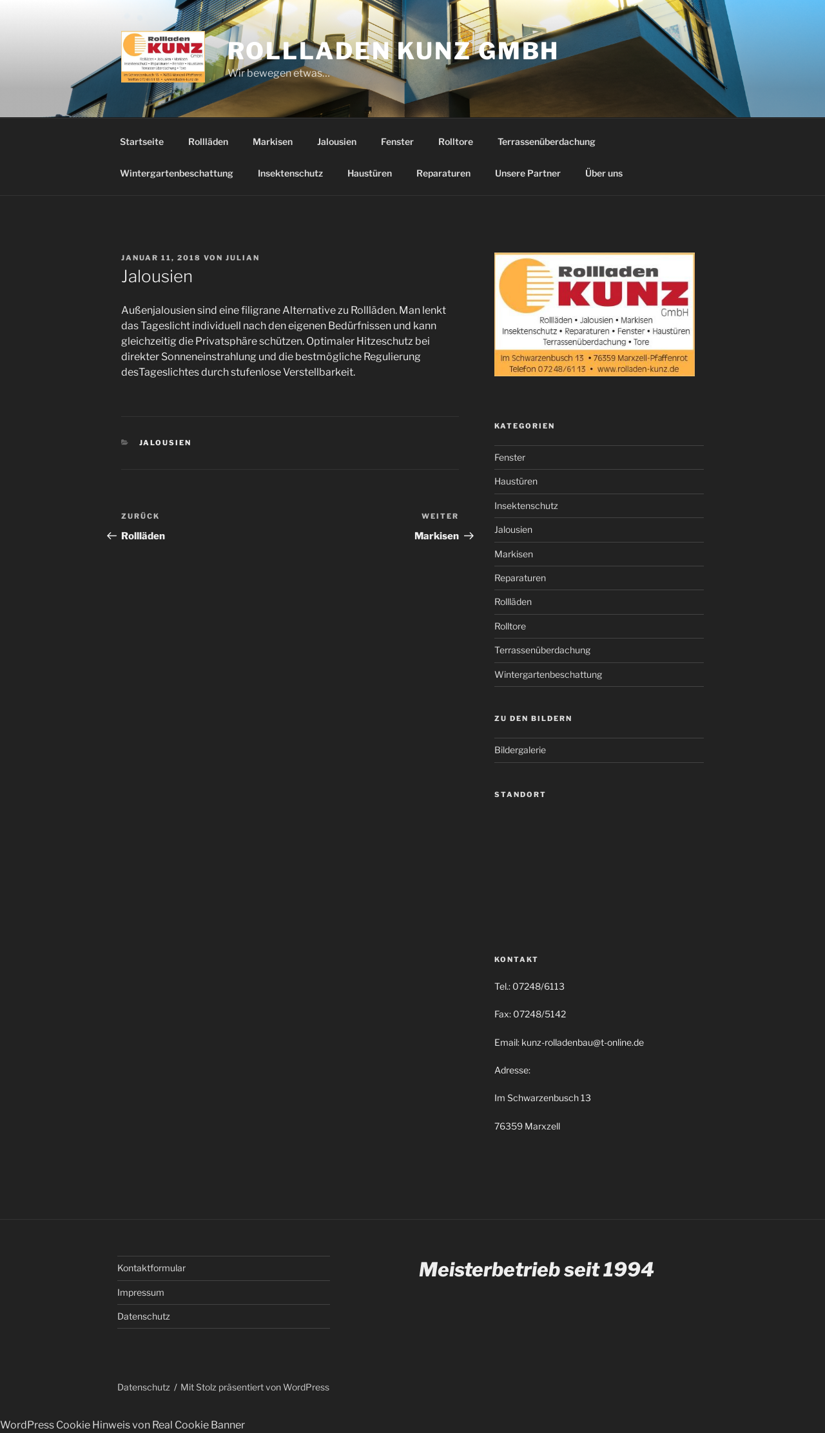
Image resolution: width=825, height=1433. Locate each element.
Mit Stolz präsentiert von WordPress (254, 1386)
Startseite (142, 141)
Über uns (604, 173)
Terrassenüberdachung (547, 141)
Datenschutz (143, 1316)
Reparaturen (443, 173)
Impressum (140, 1292)
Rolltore (455, 141)
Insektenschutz (290, 173)
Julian (243, 257)
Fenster (397, 141)
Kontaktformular (151, 1267)
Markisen (273, 141)
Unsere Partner (528, 173)
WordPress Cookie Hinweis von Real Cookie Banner (122, 1425)
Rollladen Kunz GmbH (394, 51)
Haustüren (369, 173)
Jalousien (336, 141)
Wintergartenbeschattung (176, 173)
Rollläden (208, 141)
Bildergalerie (520, 749)
